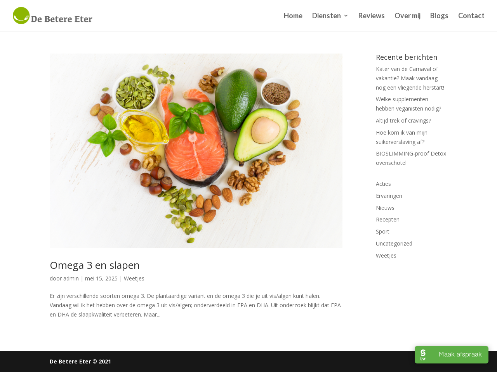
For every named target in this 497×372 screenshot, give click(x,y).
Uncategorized (394, 243)
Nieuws (385, 207)
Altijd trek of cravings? (403, 120)
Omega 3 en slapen (95, 265)
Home (293, 16)
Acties (383, 183)
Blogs (439, 16)
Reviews (371, 16)
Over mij (407, 16)
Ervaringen (389, 195)
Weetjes (134, 278)
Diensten (326, 16)
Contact (471, 16)
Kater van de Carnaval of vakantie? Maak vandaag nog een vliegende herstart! (410, 78)
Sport (382, 231)
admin (71, 278)
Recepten (388, 219)
